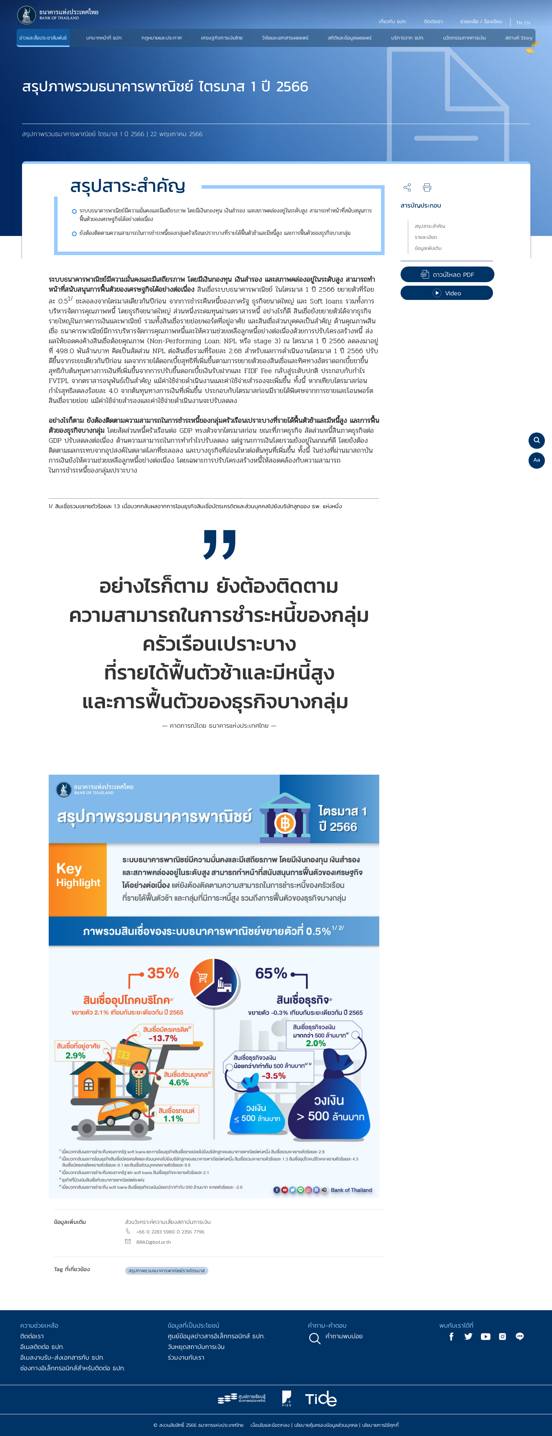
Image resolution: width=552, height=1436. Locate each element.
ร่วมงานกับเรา (186, 1357)
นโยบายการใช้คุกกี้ (380, 1425)
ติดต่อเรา (32, 1336)
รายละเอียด (426, 237)
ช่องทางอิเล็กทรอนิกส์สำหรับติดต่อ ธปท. (72, 1368)
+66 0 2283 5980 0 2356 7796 (170, 1232)
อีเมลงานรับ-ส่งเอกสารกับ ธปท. (62, 1357)
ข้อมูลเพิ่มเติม (428, 248)
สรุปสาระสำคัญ (430, 226)
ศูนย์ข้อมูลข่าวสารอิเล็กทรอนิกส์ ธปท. (216, 1336)
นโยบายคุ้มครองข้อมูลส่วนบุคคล (326, 1425)
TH (519, 23)
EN (527, 23)
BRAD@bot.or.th (153, 1242)
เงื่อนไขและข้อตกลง (270, 1425)
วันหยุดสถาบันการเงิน (196, 1346)
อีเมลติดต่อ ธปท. (42, 1346)
